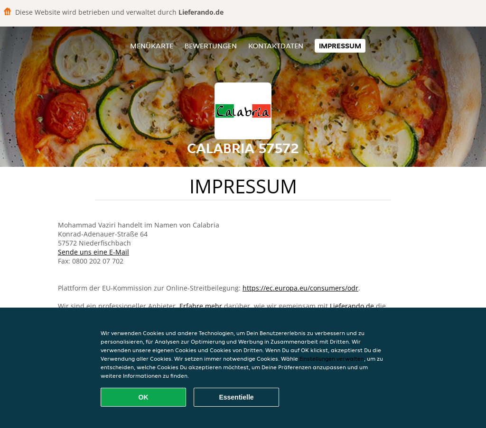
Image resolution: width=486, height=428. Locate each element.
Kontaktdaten (275, 46)
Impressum (340, 46)
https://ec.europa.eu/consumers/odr (300, 287)
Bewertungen (211, 46)
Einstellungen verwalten (331, 358)
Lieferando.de (352, 305)
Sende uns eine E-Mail (93, 251)
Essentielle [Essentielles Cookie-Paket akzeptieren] (236, 397)
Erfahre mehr (200, 305)
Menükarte (151, 46)
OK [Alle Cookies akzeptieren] (144, 397)
